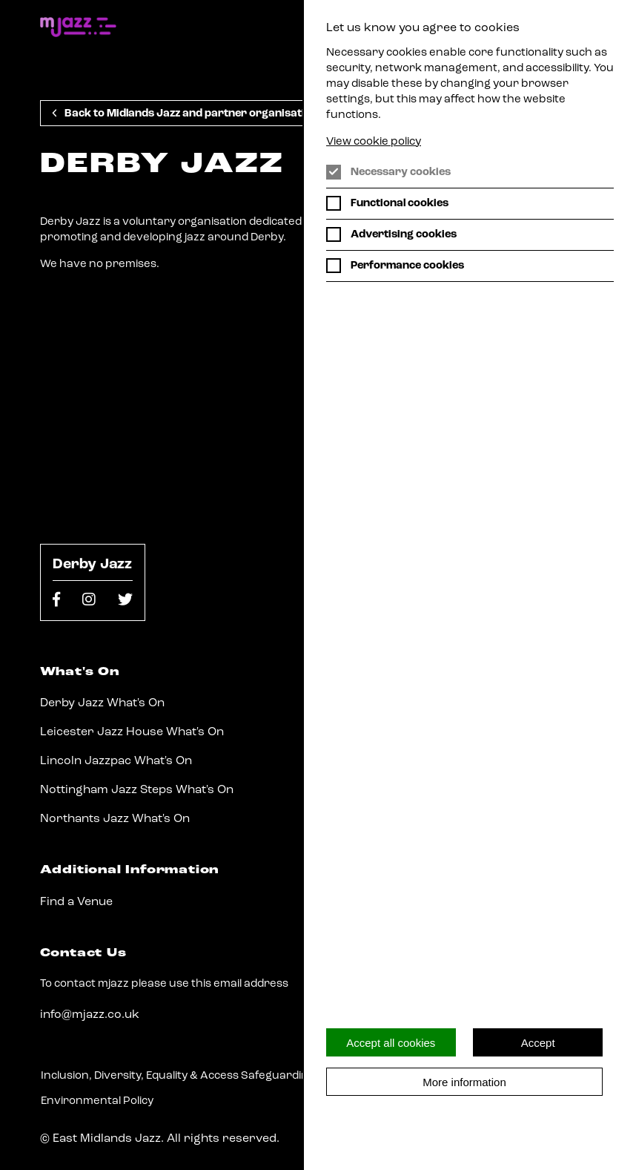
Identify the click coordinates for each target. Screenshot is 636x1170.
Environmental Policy (97, 1101)
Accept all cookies (390, 1042)
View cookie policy (373, 142)
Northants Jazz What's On (115, 819)
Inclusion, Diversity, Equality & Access (140, 1076)
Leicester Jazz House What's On (132, 732)
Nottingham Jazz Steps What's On (136, 790)
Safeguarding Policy (294, 1076)
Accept (538, 1042)
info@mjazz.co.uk (89, 1015)
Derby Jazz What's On (102, 703)
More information (464, 1082)
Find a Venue (76, 902)
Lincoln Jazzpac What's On (116, 761)
